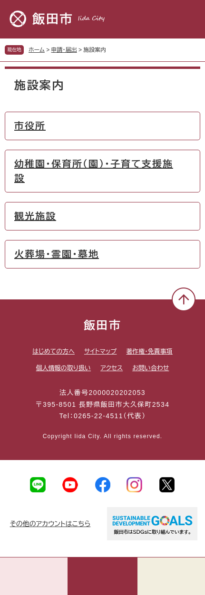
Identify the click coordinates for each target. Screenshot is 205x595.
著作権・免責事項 (149, 351)
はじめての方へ (53, 351)
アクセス (111, 368)
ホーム (37, 50)
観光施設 (35, 216)
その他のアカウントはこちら (50, 524)
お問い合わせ (150, 368)
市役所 (30, 126)
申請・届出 (64, 50)
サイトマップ (100, 351)
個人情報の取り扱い (63, 368)
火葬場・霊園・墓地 (56, 254)
